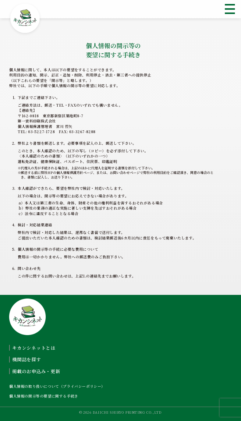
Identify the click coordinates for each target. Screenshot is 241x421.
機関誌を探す (26, 359)
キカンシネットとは (33, 348)
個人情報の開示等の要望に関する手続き (43, 395)
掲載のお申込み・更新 (36, 371)
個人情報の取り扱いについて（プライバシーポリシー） (57, 386)
